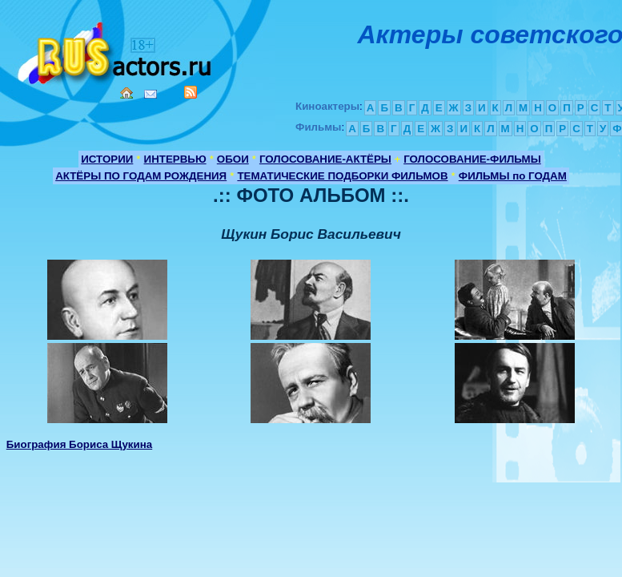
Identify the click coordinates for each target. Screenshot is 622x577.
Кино (116, 50)
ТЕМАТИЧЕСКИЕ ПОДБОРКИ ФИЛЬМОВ (342, 176)
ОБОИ (233, 159)
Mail (150, 94)
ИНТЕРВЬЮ (175, 159)
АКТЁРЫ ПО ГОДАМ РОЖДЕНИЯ (141, 176)
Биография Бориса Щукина (79, 444)
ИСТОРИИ (107, 159)
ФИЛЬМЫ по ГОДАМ (513, 176)
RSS (190, 92)
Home (126, 93)
